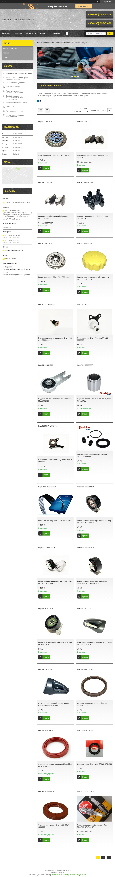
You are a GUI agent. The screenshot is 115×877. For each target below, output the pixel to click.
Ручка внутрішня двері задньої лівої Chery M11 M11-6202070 (94, 643)
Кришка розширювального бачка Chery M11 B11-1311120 (93, 278)
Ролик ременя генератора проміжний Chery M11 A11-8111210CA (92, 582)
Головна (6, 34)
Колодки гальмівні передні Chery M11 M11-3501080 (53, 217)
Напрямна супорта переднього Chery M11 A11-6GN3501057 (55, 339)
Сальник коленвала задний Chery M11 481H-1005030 (93, 704)
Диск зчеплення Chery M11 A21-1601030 (54, 155)
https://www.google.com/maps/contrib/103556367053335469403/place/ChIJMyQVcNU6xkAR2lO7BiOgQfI (17, 275)
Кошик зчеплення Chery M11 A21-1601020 (55, 277)
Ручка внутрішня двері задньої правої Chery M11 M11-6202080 (53, 704)
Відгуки (5, 57)
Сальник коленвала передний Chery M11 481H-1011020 (55, 765)
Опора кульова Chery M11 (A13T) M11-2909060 (93, 339)
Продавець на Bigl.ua (57, 872)
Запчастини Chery (63, 43)
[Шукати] (110, 33)
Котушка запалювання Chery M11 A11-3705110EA (93, 217)
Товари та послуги (24, 34)
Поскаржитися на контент (59, 875)
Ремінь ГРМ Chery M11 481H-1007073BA (54, 521)
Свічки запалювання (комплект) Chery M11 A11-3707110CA (92, 826)
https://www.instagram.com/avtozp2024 (17, 269)
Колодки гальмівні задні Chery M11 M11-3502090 (93, 156)
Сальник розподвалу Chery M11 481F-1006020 (53, 826)
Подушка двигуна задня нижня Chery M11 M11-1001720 (55, 400)
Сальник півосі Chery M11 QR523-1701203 (94, 764)
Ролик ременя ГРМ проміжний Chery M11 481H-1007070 (55, 643)
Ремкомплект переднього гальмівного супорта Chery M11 (92, 455)
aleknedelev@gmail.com (14, 250)
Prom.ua (68, 870)
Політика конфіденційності (77, 875)
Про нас (44, 34)
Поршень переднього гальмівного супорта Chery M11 (94, 400)
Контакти (56, 34)
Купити (46, 168)
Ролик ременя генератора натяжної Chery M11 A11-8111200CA (94, 522)
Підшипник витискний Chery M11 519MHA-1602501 (55, 461)
